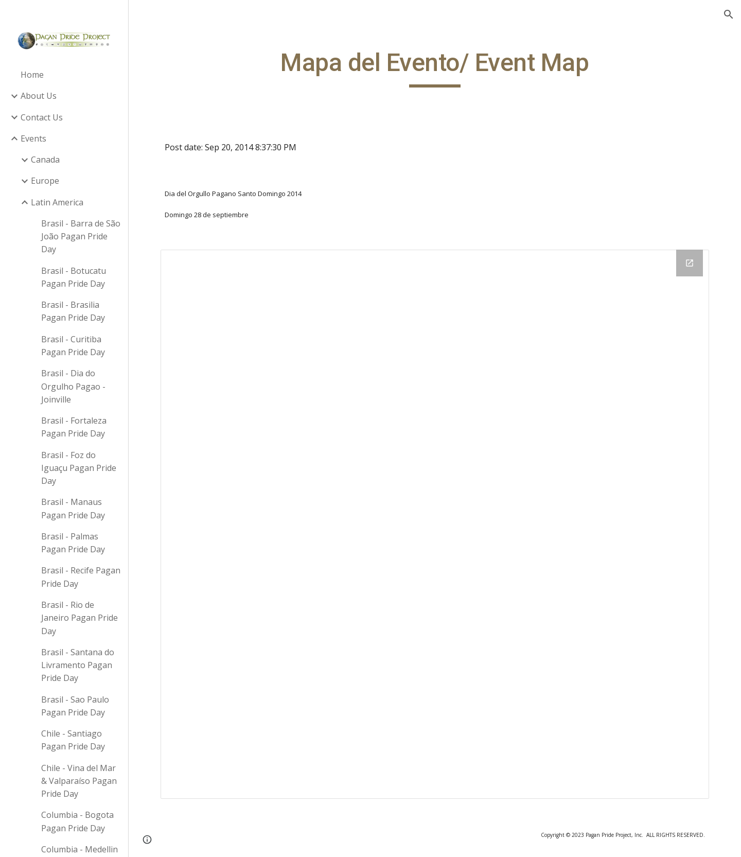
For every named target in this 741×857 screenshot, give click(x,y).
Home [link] (32, 74)
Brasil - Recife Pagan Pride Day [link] (80, 577)
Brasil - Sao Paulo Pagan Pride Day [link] (75, 706)
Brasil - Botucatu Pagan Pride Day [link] (73, 277)
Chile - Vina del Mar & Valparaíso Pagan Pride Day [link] (79, 781)
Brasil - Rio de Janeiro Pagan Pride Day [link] (79, 618)
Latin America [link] (57, 202)
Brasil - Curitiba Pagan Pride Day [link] (73, 346)
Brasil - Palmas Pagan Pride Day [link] (73, 543)
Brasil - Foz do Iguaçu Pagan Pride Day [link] (78, 468)
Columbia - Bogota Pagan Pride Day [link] (77, 821)
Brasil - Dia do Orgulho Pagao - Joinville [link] (73, 386)
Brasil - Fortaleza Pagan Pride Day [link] (74, 427)
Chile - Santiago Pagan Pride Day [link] (73, 740)
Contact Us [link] (42, 117)
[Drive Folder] (435, 524)
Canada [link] (45, 159)
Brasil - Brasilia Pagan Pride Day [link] (73, 311)
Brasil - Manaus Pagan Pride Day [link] (73, 508)
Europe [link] (45, 180)
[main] (434, 67)
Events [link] (33, 138)
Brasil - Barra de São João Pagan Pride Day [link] (80, 236)
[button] (728, 14)
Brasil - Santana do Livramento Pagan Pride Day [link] (77, 665)
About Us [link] (39, 95)
